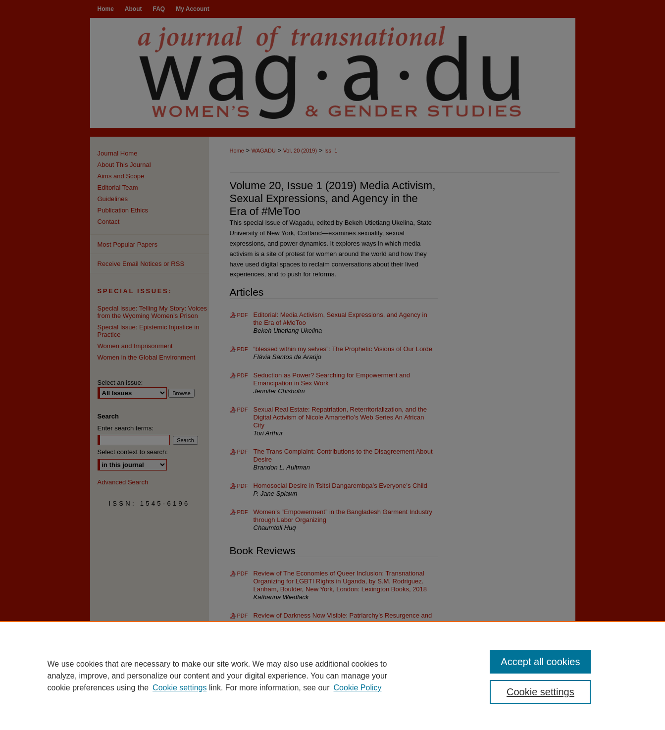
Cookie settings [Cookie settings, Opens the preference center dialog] (540, 691)
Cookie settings (179, 687)
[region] (332, 675)
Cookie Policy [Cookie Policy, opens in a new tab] (358, 687)
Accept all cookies (540, 661)
